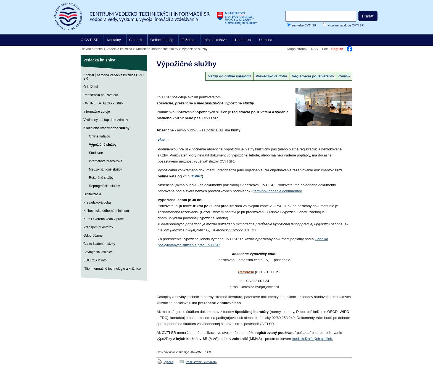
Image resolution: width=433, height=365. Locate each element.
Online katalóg (162, 40)
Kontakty (114, 40)
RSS (314, 49)
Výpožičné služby (195, 49)
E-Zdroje (189, 40)
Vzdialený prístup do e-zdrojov (105, 120)
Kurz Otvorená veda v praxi (103, 219)
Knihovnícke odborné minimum (106, 211)
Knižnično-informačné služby (157, 49)
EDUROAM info (95, 260)
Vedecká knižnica (119, 49)
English (337, 49)
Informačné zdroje (96, 111)
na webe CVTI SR (304, 25)
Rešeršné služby (101, 178)
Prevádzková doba (97, 202)
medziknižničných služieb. (312, 339)
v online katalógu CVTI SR (346, 25)
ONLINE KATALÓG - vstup (103, 103)
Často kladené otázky (99, 244)
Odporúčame (92, 235)
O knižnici (90, 87)
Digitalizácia (92, 194)
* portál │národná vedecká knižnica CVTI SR (113, 76)
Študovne (96, 153)
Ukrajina (265, 40)
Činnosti (135, 40)
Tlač (324, 49)
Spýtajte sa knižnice (98, 252)
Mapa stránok (297, 49)
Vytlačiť (168, 362)
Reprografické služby (104, 186)
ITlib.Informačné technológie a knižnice (112, 269)
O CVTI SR (90, 40)
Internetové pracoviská (105, 161)
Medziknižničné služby (105, 169)
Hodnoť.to (243, 40)
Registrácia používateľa (100, 95)
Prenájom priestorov (98, 227)
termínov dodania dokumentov (278, 191)
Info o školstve (215, 40)
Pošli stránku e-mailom (201, 362)
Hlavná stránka (92, 49)
